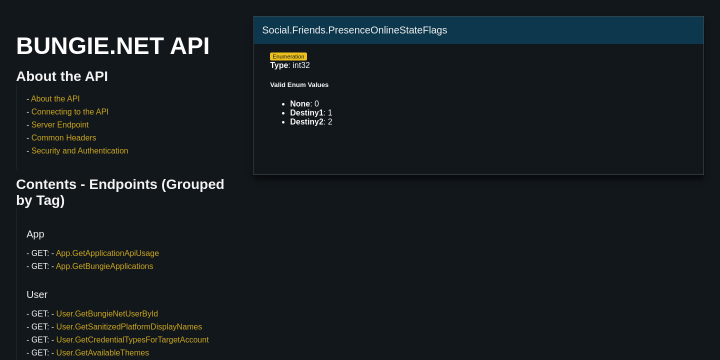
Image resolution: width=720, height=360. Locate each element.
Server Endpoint (60, 124)
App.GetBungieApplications (105, 266)
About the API (55, 98)
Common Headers (64, 138)
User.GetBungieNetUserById (107, 314)
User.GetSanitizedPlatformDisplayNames (129, 326)
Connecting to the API (70, 112)
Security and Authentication (80, 150)
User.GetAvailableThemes (103, 352)
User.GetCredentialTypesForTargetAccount (132, 340)
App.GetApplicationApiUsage (107, 253)
